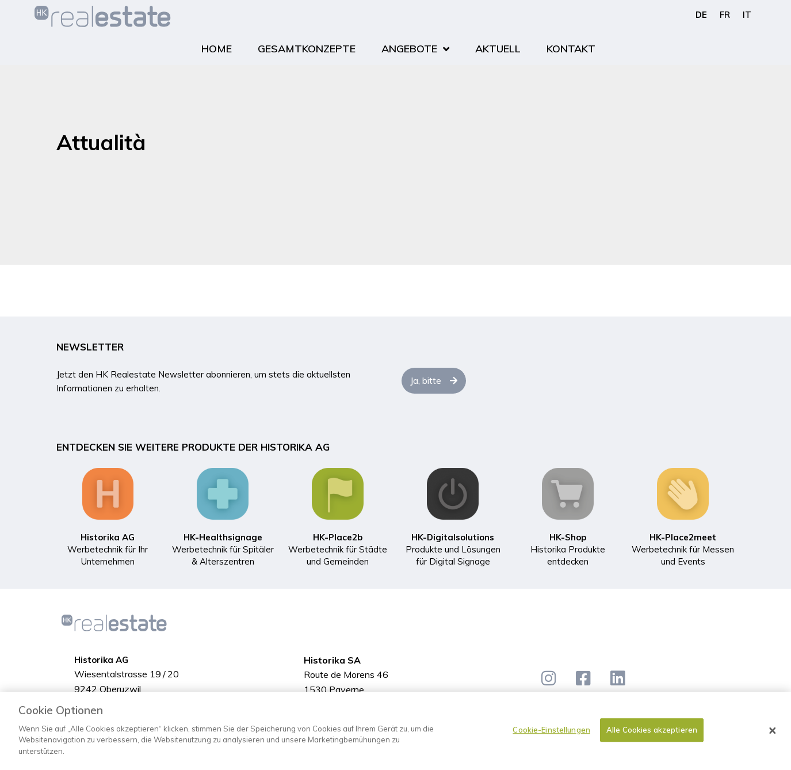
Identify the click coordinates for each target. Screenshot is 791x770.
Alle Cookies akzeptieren (651, 735)
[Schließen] (772, 736)
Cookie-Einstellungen (551, 735)
